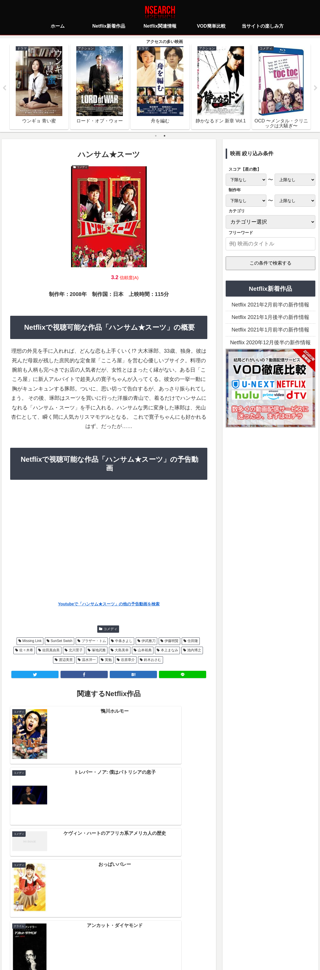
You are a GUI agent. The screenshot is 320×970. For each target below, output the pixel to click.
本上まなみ (169, 651)
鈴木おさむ (152, 660)
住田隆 (193, 641)
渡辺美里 (66, 660)
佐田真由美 (51, 651)
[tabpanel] (39, 87)
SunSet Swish (62, 641)
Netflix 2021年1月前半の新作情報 (270, 331)
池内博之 (194, 651)
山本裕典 (145, 651)
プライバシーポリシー (125, 939)
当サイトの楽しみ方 (170, 939)
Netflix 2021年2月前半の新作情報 (270, 305)
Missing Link (32, 641)
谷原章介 (128, 660)
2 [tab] (164, 136)
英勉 (108, 660)
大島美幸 (122, 651)
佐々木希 (26, 651)
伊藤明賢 (171, 641)
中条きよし (123, 641)
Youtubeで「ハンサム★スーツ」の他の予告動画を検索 (109, 604)
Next (316, 88)
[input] (270, 244)
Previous (4, 88)
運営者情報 (205, 939)
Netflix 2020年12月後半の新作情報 (270, 343)
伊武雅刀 (148, 641)
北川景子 (76, 651)
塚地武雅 (99, 651)
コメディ (110, 629)
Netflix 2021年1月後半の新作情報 (270, 318)
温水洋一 (89, 660)
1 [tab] (156, 136)
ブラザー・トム (94, 641)
